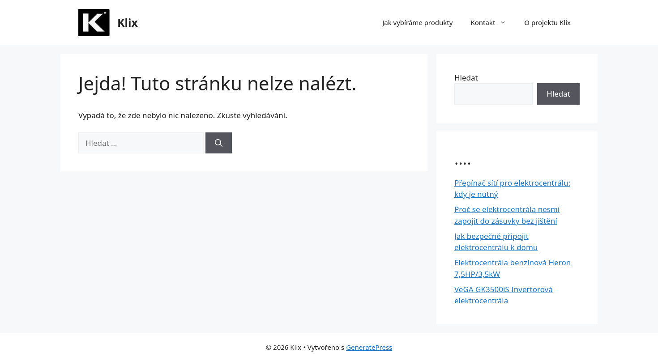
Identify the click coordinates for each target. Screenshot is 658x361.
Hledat (466, 77)
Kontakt (492, 22)
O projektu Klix (547, 22)
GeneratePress (369, 347)
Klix (127, 22)
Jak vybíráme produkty (417, 22)
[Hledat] (218, 143)
